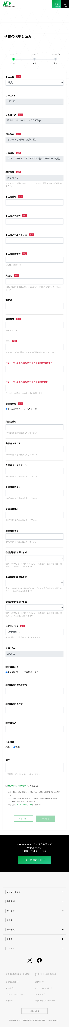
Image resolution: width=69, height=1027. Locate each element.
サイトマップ (40, 994)
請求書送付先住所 (14, 704)
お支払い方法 (15, 626)
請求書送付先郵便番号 (16, 685)
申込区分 (13, 76)
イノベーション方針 (44, 988)
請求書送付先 (12, 667)
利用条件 (9, 1001)
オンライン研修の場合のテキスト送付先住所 (27, 382)
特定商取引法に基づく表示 (45, 1001)
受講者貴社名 (12, 509)
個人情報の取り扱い (18, 785)
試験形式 (13, 172)
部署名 (9, 300)
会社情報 (11, 930)
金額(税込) (11, 648)
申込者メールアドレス (20, 234)
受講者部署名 (12, 531)
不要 (17, 747)
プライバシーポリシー (23, 805)
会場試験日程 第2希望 (16, 577)
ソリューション (14, 892)
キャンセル (23, 819)
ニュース (11, 948)
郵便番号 (13, 319)
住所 (11, 341)
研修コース (14, 115)
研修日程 (13, 153)
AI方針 (10, 988)
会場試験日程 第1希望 (16, 552)
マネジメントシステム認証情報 (46, 974)
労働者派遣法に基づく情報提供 (17, 974)
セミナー (11, 920)
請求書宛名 (11, 723)
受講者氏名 (11, 421)
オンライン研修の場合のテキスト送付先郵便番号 (29, 363)
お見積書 (10, 742)
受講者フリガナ (13, 443)
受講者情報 (14, 403)
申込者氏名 (14, 196)
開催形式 (13, 134)
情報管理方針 (12, 982)
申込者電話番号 (16, 253)
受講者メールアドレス (16, 465)
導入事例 (11, 901)
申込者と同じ (13, 409)
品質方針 (39, 982)
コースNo (10, 96)
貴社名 (12, 275)
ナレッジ (11, 911)
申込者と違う (32, 409)
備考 (8, 760)
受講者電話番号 (13, 487)
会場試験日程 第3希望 (16, 601)
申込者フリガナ (16, 215)
